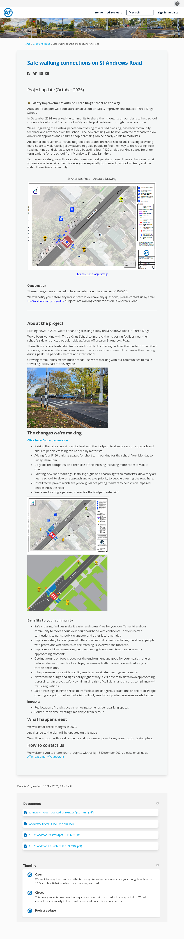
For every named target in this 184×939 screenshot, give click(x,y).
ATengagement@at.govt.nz (45, 757)
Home (27, 43)
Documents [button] (91, 803)
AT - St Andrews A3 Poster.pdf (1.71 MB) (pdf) (55, 846)
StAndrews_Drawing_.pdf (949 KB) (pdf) (51, 823)
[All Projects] (114, 12)
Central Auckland (41, 43)
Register (174, 12)
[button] (29, 73)
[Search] (139, 12)
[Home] (99, 12)
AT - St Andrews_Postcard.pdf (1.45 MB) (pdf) (55, 835)
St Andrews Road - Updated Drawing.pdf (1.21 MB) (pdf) (61, 812)
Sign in (162, 12)
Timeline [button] (91, 865)
